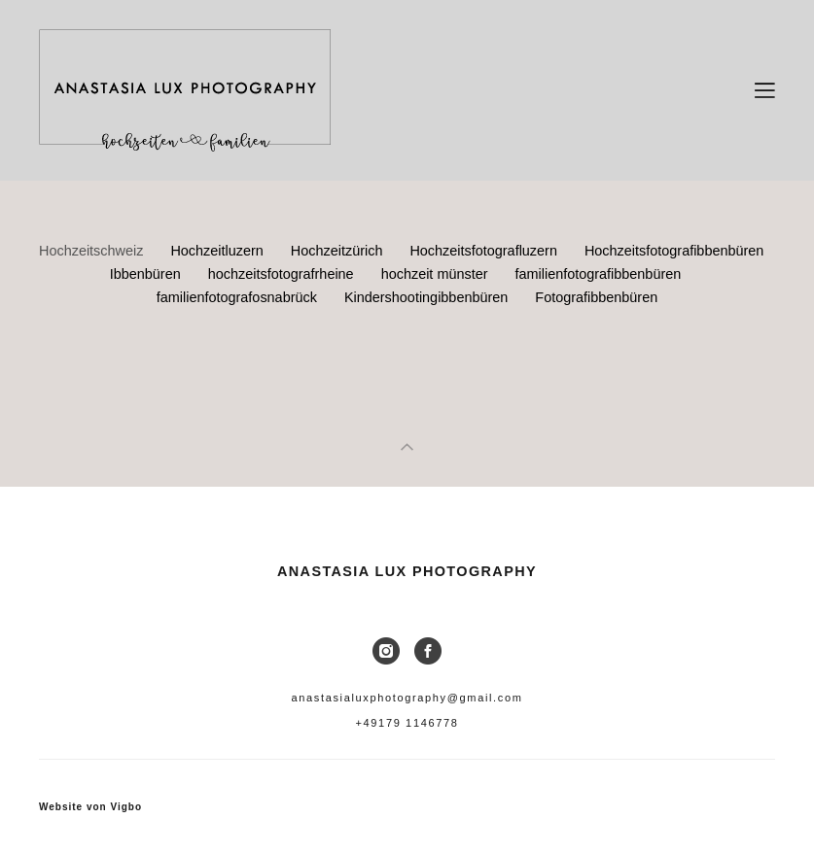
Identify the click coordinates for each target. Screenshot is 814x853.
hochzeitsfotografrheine (283, 274)
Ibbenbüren (147, 274)
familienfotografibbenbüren (597, 274)
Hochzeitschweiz (93, 250)
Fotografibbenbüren (596, 297)
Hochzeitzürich (339, 250)
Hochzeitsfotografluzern (485, 250)
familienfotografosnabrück (239, 297)
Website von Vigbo (90, 807)
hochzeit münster (436, 274)
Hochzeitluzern (218, 250)
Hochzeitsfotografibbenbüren (673, 250)
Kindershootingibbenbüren (428, 297)
